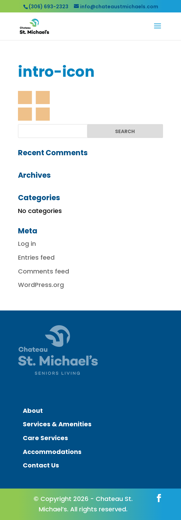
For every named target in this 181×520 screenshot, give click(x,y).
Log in (27, 243)
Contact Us (41, 465)
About (33, 410)
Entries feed (36, 257)
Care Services (45, 438)
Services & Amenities (57, 424)
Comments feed (43, 271)
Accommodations (52, 451)
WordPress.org (41, 284)
